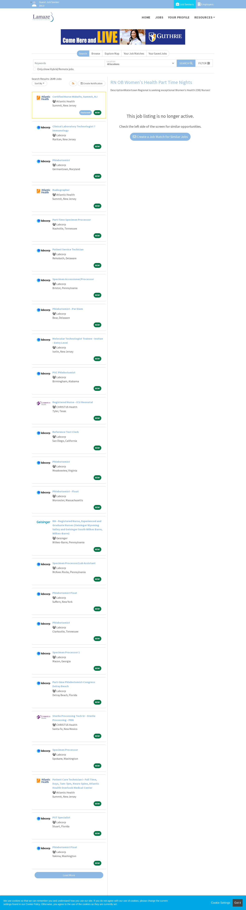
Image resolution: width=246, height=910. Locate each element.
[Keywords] (69, 63)
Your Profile (179, 17)
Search (83, 53)
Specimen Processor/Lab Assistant (73, 563)
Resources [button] (203, 17)
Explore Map (112, 53)
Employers (206, 4)
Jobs (159, 17)
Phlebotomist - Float (65, 491)
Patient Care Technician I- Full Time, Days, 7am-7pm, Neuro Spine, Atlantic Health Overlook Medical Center (75, 783)
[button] (204, 63)
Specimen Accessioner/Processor (73, 279)
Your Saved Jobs (158, 53)
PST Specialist (61, 817)
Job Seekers (185, 4)
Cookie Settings (220, 902)
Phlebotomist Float (64, 593)
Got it (237, 902)
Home (146, 17)
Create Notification (91, 83)
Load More (69, 875)
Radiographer (61, 190)
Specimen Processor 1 (66, 652)
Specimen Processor (65, 749)
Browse (95, 53)
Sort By (38, 83)
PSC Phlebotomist (63, 372)
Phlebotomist (61, 160)
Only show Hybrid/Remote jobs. (55, 69)
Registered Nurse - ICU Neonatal (72, 402)
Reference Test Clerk (65, 432)
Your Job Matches (134, 53)
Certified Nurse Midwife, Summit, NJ (75, 96)
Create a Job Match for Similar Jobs (160, 136)
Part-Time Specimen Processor (71, 219)
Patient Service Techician (68, 249)
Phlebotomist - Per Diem (67, 309)
